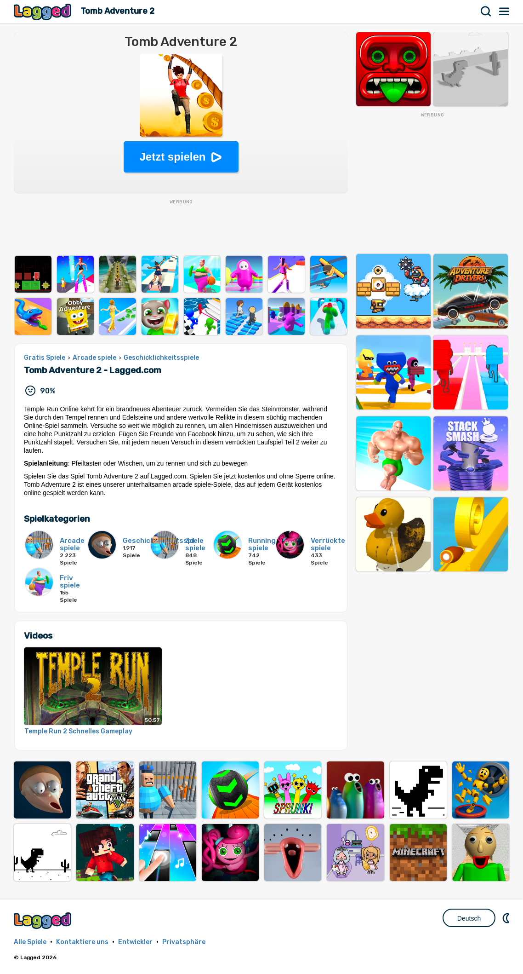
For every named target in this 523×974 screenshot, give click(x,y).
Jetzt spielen (172, 156)
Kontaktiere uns (82, 942)
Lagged (44, 11)
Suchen (486, 11)
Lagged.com (44, 920)
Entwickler (135, 942)
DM (507, 918)
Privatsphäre (183, 942)
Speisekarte (504, 11)
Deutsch (469, 918)
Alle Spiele (30, 942)
